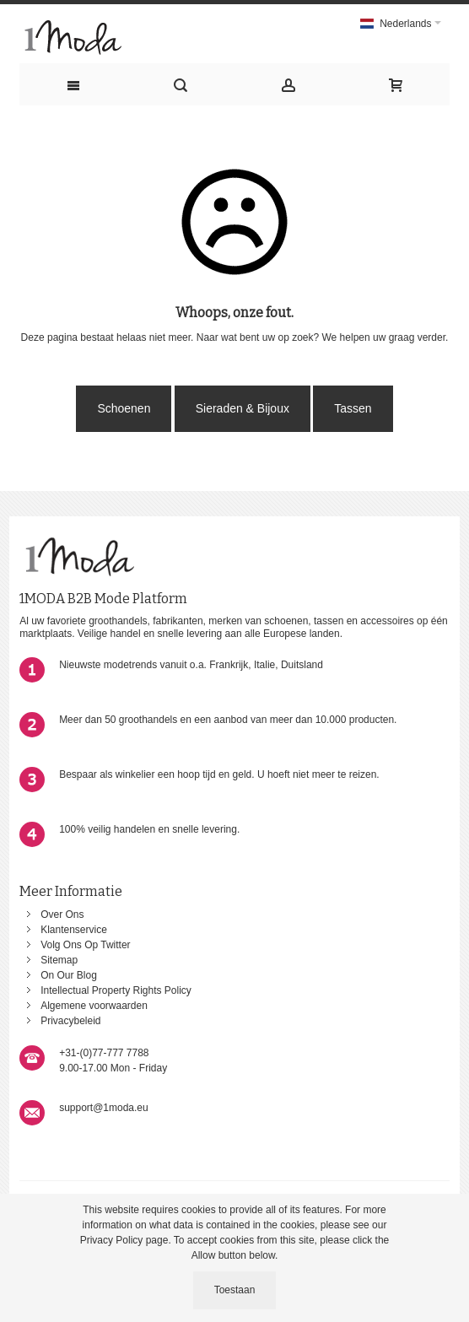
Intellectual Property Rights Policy (115, 990)
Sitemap (59, 960)
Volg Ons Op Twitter (85, 945)
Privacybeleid (70, 1021)
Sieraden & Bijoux (242, 408)
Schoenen (123, 408)
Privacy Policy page (124, 1240)
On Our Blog (68, 975)
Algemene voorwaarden (94, 1006)
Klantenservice (73, 930)
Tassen (352, 408)
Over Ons (62, 914)
